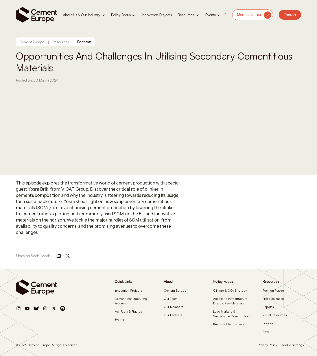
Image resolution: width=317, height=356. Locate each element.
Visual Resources (274, 315)
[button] (252, 14)
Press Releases (273, 298)
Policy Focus (123, 15)
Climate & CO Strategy (230, 290)
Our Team (170, 298)
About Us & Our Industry (84, 15)
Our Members (173, 307)
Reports (268, 307)
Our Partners (173, 315)
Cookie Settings (292, 345)
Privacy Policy (267, 345)
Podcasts (84, 42)
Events (213, 15)
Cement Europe (31, 42)
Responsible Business (228, 324)
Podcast (268, 323)
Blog (265, 331)
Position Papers (273, 290)
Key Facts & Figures (128, 311)
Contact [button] (290, 14)
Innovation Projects (157, 15)
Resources (188, 15)
